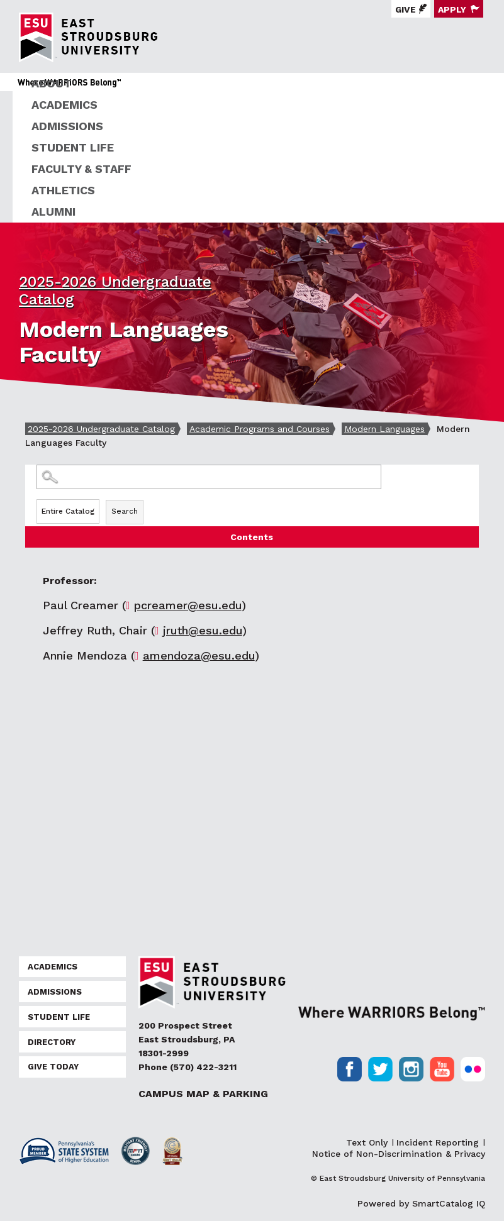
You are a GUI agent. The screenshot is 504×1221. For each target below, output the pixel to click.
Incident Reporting (437, 1142)
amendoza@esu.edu (199, 655)
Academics (64, 104)
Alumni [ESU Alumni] (53, 211)
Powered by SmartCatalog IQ (421, 1203)
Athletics (63, 190)
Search (124, 511)
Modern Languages (384, 429)
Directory (52, 1042)
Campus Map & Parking (203, 1094)
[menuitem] (258, 83)
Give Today (53, 1066)
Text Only (367, 1142)
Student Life (72, 147)
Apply (452, 9)
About (51, 83)
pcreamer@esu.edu (188, 605)
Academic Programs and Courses (259, 429)
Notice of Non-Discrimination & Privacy (398, 1154)
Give (405, 9)
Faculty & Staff (81, 168)
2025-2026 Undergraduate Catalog (101, 429)
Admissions (67, 126)
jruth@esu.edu (202, 630)
